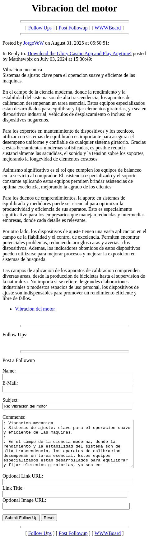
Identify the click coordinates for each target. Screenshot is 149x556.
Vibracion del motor (35, 308)
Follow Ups (40, 27)
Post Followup (73, 27)
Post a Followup (18, 360)
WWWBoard (108, 27)
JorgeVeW (33, 43)
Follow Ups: (14, 334)
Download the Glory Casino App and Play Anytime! (79, 53)
